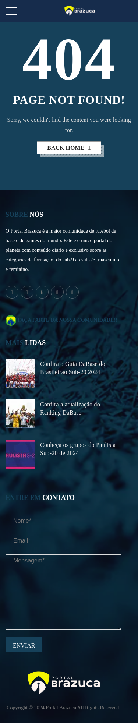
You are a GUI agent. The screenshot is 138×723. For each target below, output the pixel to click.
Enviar (24, 645)
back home (66, 148)
